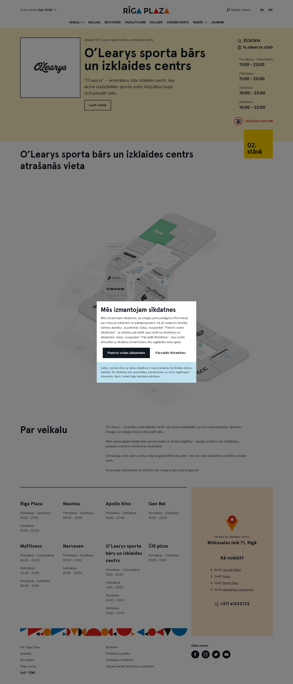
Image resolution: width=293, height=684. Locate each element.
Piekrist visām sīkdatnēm (126, 352)
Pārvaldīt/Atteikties (170, 352)
